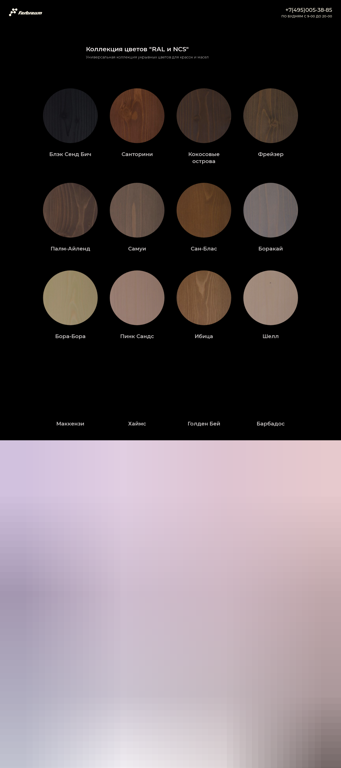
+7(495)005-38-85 (308, 10)
